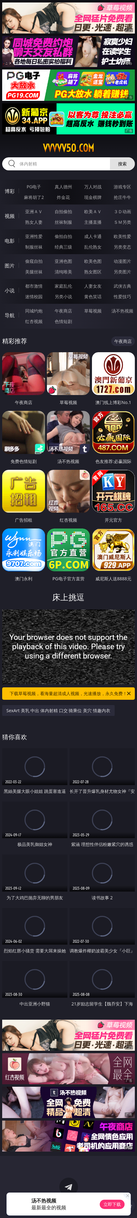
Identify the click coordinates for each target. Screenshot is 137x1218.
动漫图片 (122, 261)
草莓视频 (93, 311)
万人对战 (93, 187)
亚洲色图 (63, 261)
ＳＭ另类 (122, 222)
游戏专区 (122, 187)
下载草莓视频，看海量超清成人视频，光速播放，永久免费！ (71, 693)
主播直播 (93, 222)
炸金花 (63, 197)
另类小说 (63, 296)
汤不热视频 (122, 311)
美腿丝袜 (34, 272)
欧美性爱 (122, 236)
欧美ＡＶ (93, 211)
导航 (10, 315)
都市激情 (34, 286)
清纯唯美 (63, 272)
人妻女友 (93, 286)
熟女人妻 (34, 222)
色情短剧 (63, 321)
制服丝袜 (34, 247)
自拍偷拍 (63, 211)
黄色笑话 (93, 296)
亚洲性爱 (34, 236)
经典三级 (63, 247)
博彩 (10, 191)
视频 (10, 216)
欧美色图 (93, 261)
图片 (10, 265)
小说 (10, 290)
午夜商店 (63, 311)
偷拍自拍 (63, 236)
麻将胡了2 (34, 197)
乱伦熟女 (93, 247)
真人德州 (63, 187)
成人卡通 (93, 236)
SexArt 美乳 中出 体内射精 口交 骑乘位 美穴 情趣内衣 (58, 710)
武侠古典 (122, 286)
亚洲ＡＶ (34, 211)
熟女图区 (93, 272)
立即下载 (112, 1204)
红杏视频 (34, 321)
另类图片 (122, 272)
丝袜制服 (63, 222)
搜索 (122, 164)
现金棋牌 (93, 197)
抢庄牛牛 (122, 197)
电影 (10, 240)
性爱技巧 (122, 296)
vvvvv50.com (68, 148)
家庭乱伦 (63, 286)
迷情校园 (34, 296)
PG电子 (34, 187)
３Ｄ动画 (122, 211)
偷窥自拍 (34, 261)
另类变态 (122, 247)
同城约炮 (34, 311)
